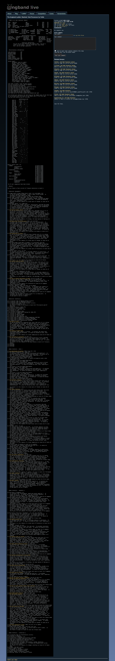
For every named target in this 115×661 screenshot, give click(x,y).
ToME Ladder (65, 25)
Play (16, 13)
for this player (61, 26)
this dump (59, 22)
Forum (32, 13)
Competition (42, 13)
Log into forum (79, 35)
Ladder (24, 13)
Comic (51, 13)
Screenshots (61, 13)
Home (9, 13)
